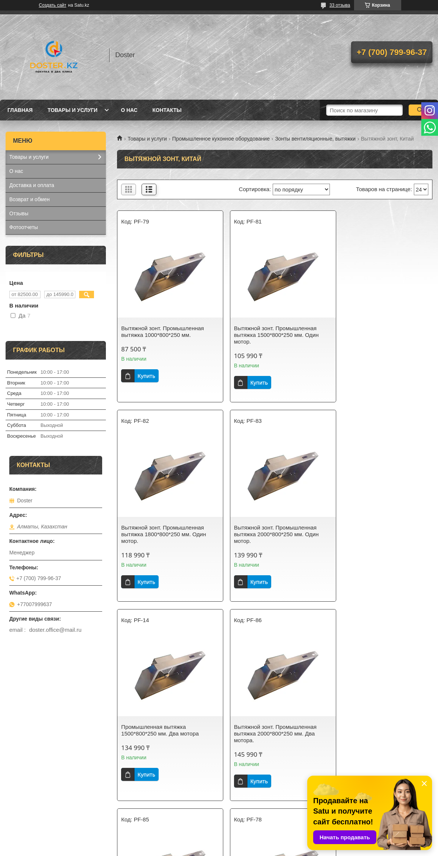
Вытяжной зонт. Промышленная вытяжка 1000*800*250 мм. (162, 331)
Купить (146, 376)
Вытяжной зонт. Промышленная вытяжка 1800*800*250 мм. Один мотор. (378, 335)
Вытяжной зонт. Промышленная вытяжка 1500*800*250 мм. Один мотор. (270, 335)
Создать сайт (52, 5)
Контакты (166, 110)
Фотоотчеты (23, 227)
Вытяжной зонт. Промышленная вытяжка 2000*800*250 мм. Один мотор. (163, 534)
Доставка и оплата (31, 185)
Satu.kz (250, 842)
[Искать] (420, 110)
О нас (129, 110)
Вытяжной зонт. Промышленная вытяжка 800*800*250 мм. (269, 730)
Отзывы (18, 213)
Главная (20, 110)
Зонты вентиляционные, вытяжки (315, 139)
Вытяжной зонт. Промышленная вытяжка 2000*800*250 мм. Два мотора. (377, 534)
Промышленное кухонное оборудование (221, 139)
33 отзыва (340, 5)
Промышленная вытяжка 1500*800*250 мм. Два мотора (267, 530)
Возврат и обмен (29, 199)
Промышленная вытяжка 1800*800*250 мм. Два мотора (160, 730)
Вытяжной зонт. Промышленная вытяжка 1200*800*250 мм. (377, 730)
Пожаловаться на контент (227, 849)
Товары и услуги (73, 110)
